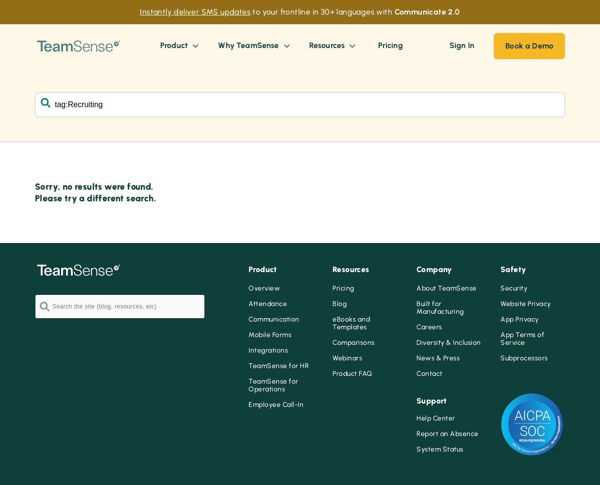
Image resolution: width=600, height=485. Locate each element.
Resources (333, 45)
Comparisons (354, 343)
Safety (513, 269)
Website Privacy (525, 304)
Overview (264, 288)
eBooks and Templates (351, 323)
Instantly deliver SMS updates (195, 11)
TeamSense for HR (279, 366)
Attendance (268, 304)
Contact (430, 374)
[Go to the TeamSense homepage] (78, 46)
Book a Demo (529, 45)
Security (513, 288)
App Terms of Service (522, 339)
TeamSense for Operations (274, 385)
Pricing (343, 288)
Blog (340, 304)
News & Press (438, 358)
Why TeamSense (254, 45)
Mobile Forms (270, 335)
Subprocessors (524, 358)
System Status (440, 449)
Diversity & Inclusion (449, 343)
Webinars (347, 358)
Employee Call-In (276, 405)
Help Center (436, 418)
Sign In (462, 45)
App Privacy (519, 319)
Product (180, 45)
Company (434, 269)
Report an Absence (448, 434)
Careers (429, 327)
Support (432, 400)
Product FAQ (352, 374)
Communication (274, 319)
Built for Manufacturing (440, 308)
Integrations (268, 351)
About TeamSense (447, 288)
